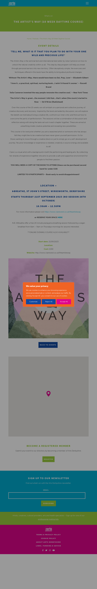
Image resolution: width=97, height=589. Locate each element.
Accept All (64, 302)
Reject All (48, 302)
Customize (33, 302)
